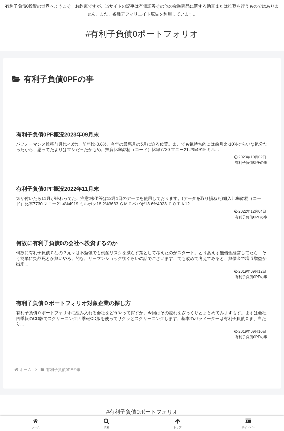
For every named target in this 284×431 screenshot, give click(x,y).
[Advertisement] (142, 102)
